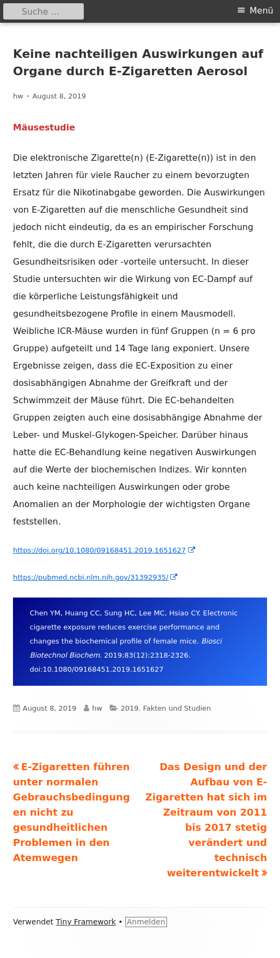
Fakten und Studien (177, 708)
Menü (262, 10)
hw (18, 96)
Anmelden (146, 921)
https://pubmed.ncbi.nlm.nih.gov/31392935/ (95, 577)
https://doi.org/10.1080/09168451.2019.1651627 (104, 550)
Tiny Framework (86, 921)
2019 (129, 708)
